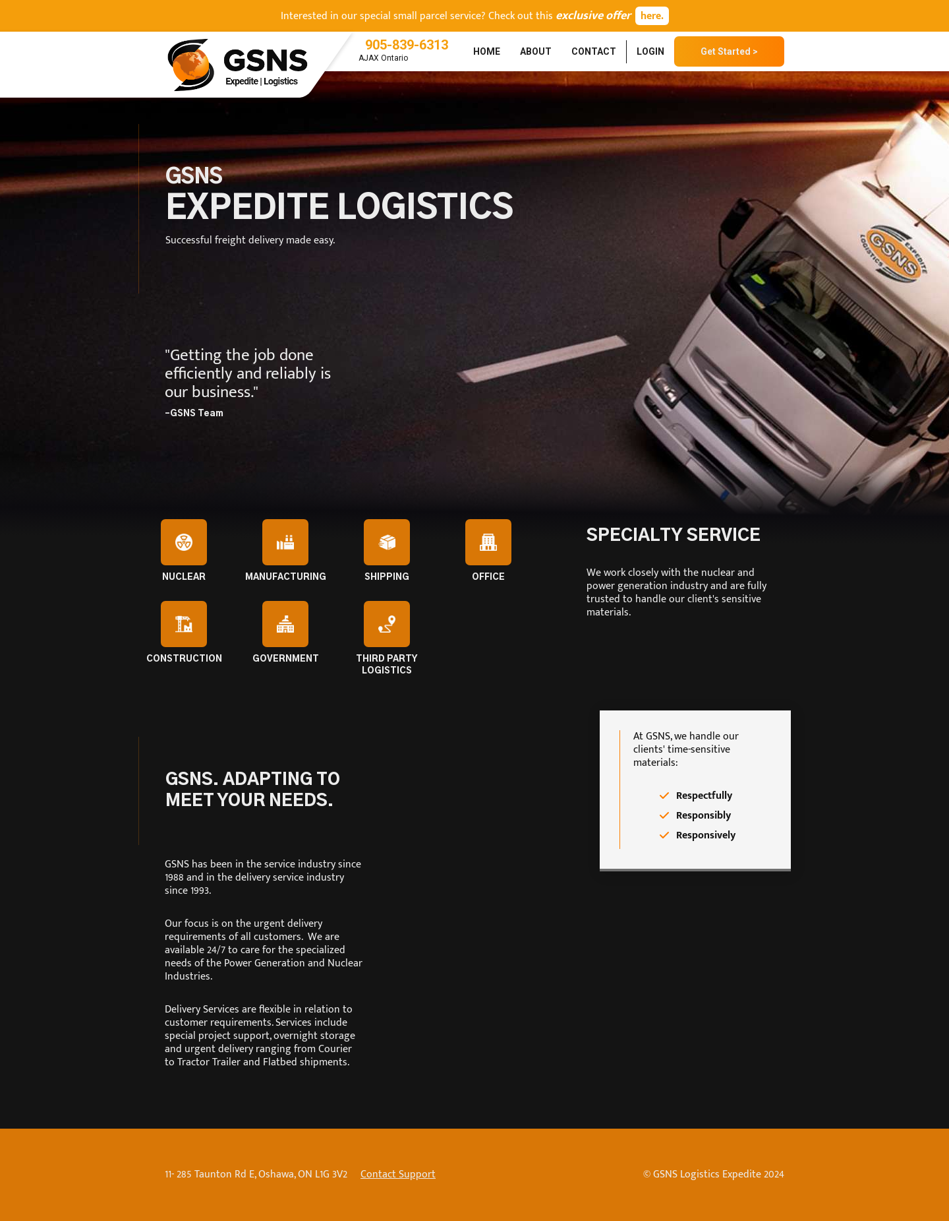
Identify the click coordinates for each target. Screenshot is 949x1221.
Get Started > (729, 51)
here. (652, 16)
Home (486, 51)
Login (650, 51)
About (536, 51)
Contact (593, 51)
